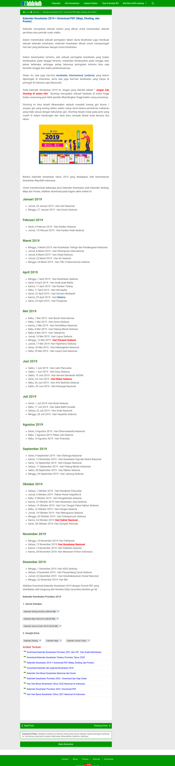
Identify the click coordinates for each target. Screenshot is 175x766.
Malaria (61, 294)
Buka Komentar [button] (66, 741)
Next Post (29, 722)
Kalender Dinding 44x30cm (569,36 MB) (40, 608)
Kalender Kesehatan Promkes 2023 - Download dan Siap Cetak (57, 675)
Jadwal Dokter (91, 3)
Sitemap (96, 756)
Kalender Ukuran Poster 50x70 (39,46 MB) (41, 623)
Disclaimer (108, 756)
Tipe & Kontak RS (110, 3)
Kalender (56, 3)
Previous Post (100, 722)
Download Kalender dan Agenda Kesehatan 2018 (50, 665)
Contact (65, 756)
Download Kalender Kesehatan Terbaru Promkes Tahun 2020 (56, 654)
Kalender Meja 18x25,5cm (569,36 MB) (39, 616)
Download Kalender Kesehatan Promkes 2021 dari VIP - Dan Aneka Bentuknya (64, 649)
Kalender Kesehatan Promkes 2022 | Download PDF (51, 686)
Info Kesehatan (72, 3)
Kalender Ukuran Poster (76, 638)
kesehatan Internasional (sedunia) (75, 72)
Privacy (85, 756)
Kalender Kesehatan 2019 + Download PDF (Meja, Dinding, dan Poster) (65, 18)
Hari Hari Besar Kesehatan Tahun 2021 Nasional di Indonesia (56, 691)
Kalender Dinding (31, 638)
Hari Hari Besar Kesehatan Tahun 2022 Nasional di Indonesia (56, 680)
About (75, 756)
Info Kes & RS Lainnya (135, 3)
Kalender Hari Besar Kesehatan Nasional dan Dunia (51, 670)
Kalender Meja (52, 638)
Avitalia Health (93, 763)
